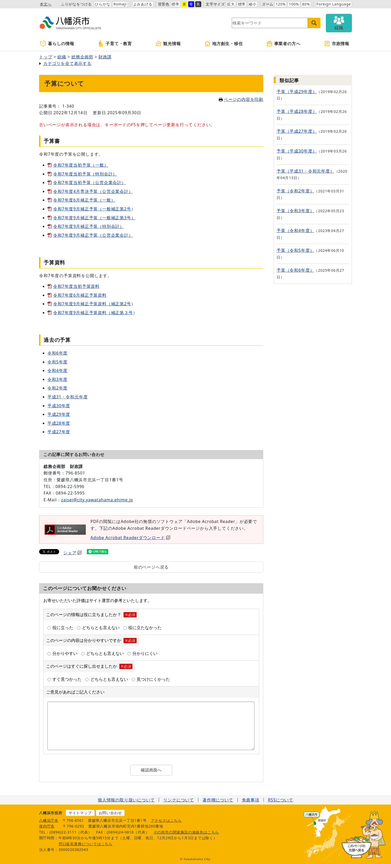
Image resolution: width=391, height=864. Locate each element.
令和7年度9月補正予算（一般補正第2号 (92, 209)
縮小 (252, 4)
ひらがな (102, 4)
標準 (175, 4)
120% (281, 4)
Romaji (119, 4)
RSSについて (280, 800)
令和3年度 (57, 379)
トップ (45, 57)
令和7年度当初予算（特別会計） (85, 174)
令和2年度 (57, 388)
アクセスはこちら (166, 820)
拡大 (231, 4)
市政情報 (336, 43)
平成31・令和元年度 (67, 397)
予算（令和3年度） (295, 211)
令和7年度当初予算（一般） (80, 165)
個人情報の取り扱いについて (126, 800)
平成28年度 (58, 423)
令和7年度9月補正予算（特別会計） (88, 226)
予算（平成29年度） (297, 91)
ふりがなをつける (76, 4)
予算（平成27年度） (297, 131)
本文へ (45, 4)
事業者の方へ (283, 43)
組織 (61, 57)
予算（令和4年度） (295, 230)
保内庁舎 (46, 826)
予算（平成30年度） (297, 151)
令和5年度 (57, 362)
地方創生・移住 (223, 43)
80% (306, 4)
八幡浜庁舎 (48, 820)
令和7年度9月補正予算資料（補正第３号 (93, 312)
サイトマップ (80, 812)
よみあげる (142, 4)
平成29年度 (58, 414)
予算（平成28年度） (297, 111)
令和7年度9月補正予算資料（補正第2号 (92, 304)
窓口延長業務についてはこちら (86, 843)
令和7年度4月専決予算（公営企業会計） (93, 191)
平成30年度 (58, 406)
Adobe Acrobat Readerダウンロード (130, 537)
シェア (72, 553)
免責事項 (250, 800)
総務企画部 (82, 57)
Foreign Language (333, 4)
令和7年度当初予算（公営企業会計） (89, 182)
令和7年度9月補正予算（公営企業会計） (93, 235)
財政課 (105, 57)
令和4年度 (57, 370)
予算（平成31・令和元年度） (305, 171)
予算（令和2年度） (295, 191)
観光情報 (168, 43)
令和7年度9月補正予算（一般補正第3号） (94, 218)
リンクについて (178, 800)
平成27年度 (58, 432)
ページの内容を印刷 (241, 99)
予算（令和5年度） (295, 250)
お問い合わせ (110, 812)
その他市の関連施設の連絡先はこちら (186, 832)
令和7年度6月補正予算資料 (80, 295)
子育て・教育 (115, 43)
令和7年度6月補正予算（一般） (84, 200)
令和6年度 (57, 353)
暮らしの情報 (57, 43)
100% (294, 4)
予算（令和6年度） (295, 270)
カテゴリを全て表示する (67, 63)
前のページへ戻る (151, 567)
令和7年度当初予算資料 (76, 286)
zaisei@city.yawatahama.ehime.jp (97, 500)
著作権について (218, 800)
